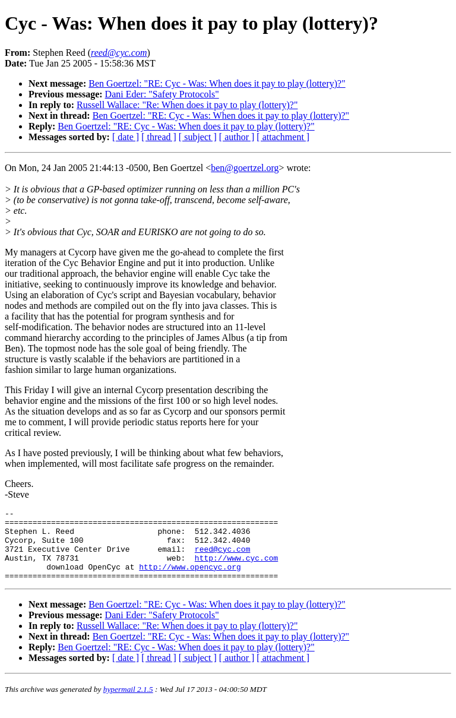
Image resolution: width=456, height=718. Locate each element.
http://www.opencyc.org (190, 579)
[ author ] (237, 137)
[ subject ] (198, 137)
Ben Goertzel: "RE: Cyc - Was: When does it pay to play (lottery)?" (216, 83)
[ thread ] (158, 137)
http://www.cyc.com (236, 568)
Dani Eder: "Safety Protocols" (162, 94)
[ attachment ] (282, 137)
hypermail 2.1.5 (128, 703)
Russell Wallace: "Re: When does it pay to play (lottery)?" (187, 105)
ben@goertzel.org (244, 168)
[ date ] (125, 137)
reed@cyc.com (223, 557)
